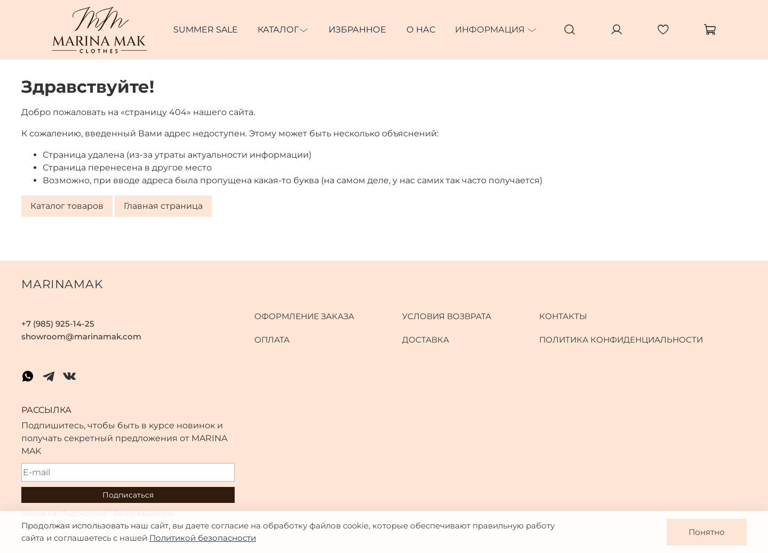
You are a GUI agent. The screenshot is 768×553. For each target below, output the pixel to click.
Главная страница (163, 206)
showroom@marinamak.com (81, 336)
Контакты (563, 316)
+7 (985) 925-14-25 (57, 324)
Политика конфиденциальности (621, 340)
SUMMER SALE (205, 30)
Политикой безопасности (202, 538)
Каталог (278, 30)
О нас (420, 30)
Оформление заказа (304, 316)
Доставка (425, 340)
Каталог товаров (66, 206)
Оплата (272, 340)
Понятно (707, 532)
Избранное (357, 30)
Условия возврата (446, 316)
